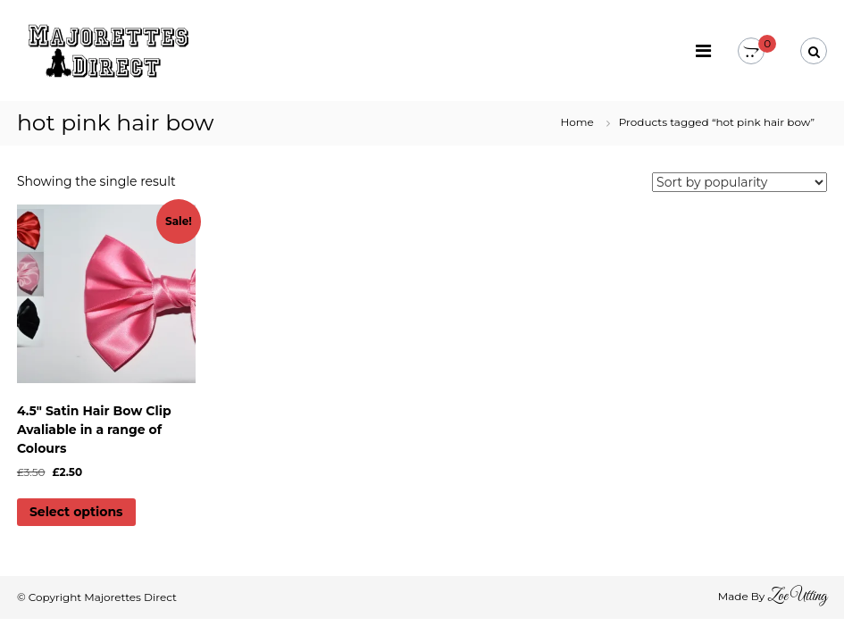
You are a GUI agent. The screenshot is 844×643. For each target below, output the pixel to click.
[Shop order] (739, 182)
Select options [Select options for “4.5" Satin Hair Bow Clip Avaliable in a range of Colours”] (76, 512)
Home (577, 122)
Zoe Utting (797, 596)
